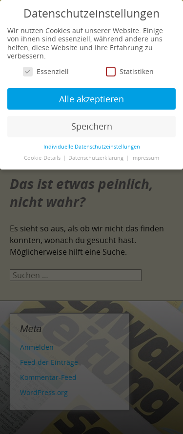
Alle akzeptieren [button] (91, 99)
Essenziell (46, 71)
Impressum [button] (145, 157)
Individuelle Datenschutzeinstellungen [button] (91, 146)
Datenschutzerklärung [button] (96, 157)
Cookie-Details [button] (43, 157)
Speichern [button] (91, 126)
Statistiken (130, 71)
